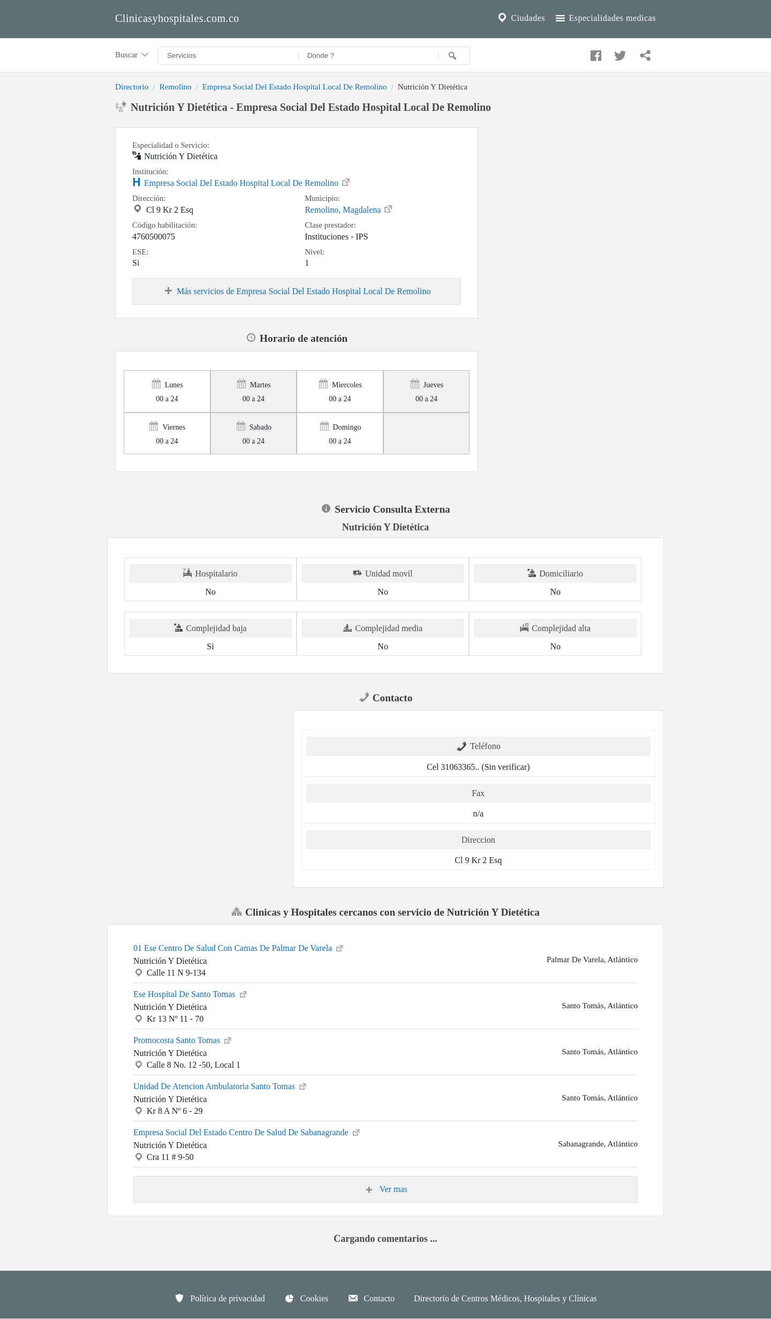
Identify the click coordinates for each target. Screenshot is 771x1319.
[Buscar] (454, 55)
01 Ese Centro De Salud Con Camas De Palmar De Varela (239, 947)
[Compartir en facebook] (594, 53)
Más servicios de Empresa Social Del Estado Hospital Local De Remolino (297, 291)
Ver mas (385, 1189)
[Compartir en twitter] (619, 53)
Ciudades (520, 18)
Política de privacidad (219, 1298)
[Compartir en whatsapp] (644, 53)
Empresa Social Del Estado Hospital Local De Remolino (294, 86)
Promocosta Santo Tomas (183, 1039)
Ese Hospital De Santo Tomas (190, 993)
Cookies (306, 1298)
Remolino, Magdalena (349, 209)
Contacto (371, 1298)
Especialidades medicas (605, 18)
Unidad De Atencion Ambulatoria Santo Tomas (220, 1085)
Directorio (131, 86)
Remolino (176, 86)
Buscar (132, 55)
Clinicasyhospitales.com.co (177, 18)
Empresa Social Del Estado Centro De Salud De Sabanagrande (247, 1131)
